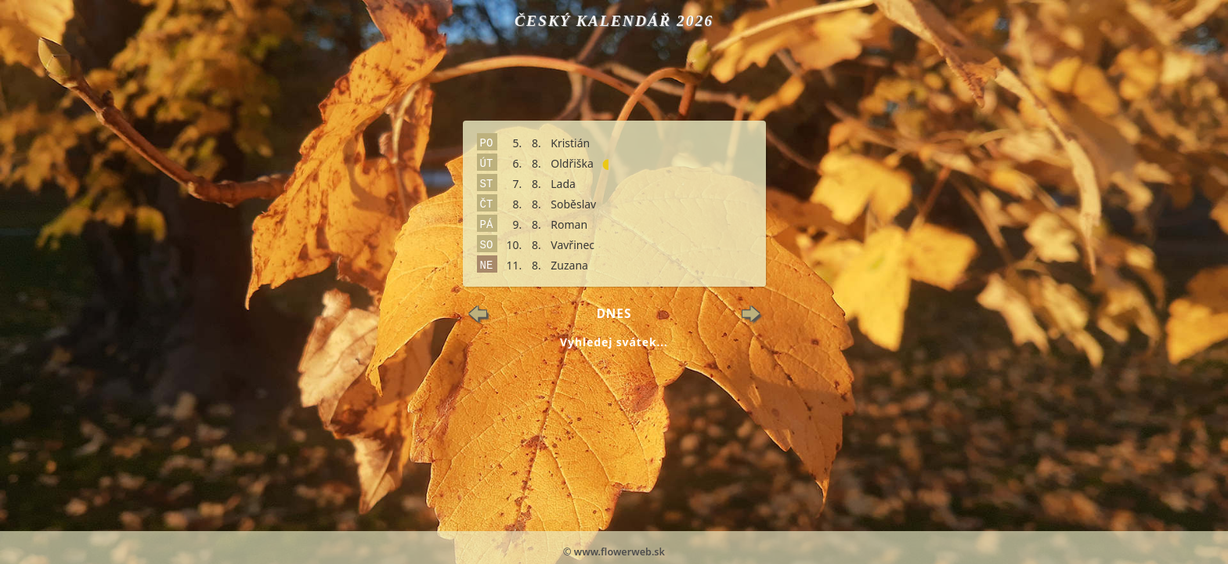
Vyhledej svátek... (614, 341)
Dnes (614, 314)
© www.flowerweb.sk (614, 552)
